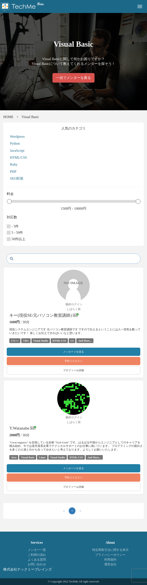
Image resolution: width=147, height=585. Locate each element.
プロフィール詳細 (73, 370)
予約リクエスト (73, 361)
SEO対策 (16, 178)
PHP (13, 171)
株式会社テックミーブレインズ (27, 569)
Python (15, 143)
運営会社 (110, 564)
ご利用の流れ (37, 554)
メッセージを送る (73, 351)
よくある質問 (37, 559)
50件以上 (16, 239)
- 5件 (13, 226)
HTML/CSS (18, 157)
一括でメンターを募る (73, 78)
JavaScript (17, 150)
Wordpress (17, 136)
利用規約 (110, 559)
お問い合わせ (37, 564)
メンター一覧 (37, 549)
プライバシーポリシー (110, 554)
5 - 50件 (15, 233)
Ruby (14, 164)
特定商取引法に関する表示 (110, 549)
